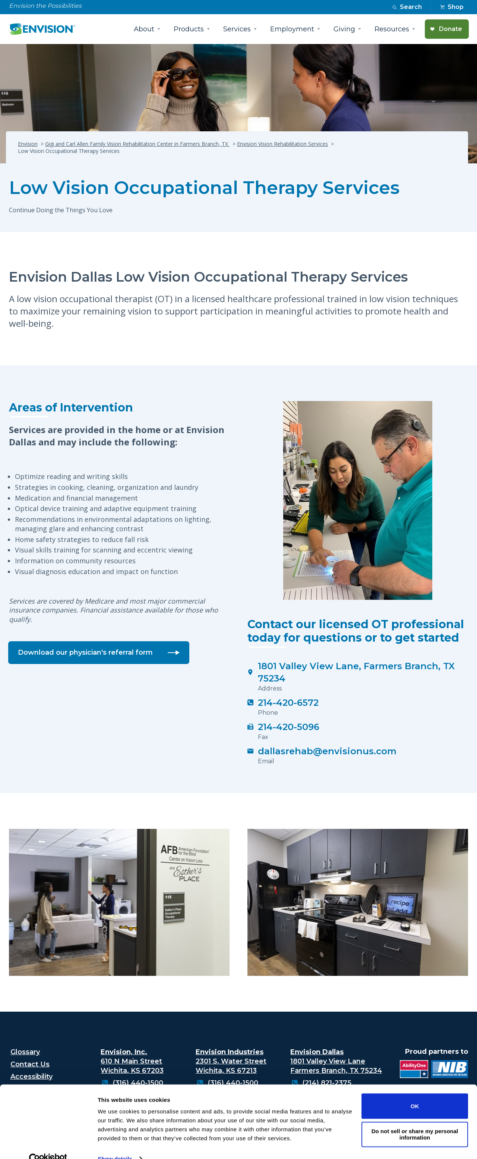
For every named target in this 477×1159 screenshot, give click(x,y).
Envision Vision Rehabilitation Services (282, 143)
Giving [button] (344, 29)
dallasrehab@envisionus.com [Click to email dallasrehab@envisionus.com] (327, 751)
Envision (28, 143)
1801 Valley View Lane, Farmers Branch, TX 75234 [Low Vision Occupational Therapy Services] (356, 672)
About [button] (144, 29)
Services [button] (237, 29)
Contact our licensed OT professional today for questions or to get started (355, 631)
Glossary (25, 1052)
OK (415, 1091)
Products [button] (189, 29)
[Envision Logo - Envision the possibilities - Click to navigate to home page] (45, 29)
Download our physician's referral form (85, 652)
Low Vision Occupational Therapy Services (204, 187)
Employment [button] (292, 29)
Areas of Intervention (71, 407)
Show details (115, 1144)
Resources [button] (392, 29)
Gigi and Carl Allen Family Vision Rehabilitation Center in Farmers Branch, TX (137, 143)
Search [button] (411, 6)
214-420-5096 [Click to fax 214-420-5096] (288, 726)
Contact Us (30, 1064)
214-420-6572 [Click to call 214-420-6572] (288, 702)
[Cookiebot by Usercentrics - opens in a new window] (48, 1144)
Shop (456, 6)
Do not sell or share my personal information (415, 1119)
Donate (450, 28)
